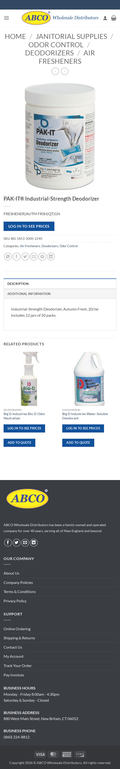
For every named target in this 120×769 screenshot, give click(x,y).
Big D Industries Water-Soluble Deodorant (85, 416)
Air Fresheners (67, 57)
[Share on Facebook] (17, 257)
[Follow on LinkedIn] (34, 543)
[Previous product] (64, 71)
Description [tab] (18, 284)
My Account (14, 656)
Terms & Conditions (20, 591)
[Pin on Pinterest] (42, 257)
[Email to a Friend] (34, 257)
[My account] (105, 18)
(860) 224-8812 (17, 737)
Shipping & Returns (19, 637)
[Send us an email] (25, 543)
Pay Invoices (14, 675)
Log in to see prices (29, 226)
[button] (6, 18)
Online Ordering (17, 628)
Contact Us (13, 647)
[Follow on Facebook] (8, 543)
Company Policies (18, 582)
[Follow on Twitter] (17, 543)
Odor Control (55, 45)
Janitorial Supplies (71, 36)
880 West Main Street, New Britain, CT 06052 (41, 718)
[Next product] (55, 71)
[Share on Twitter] (25, 257)
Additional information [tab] (29, 294)
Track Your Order (18, 665)
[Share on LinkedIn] (51, 257)
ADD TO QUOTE (19, 442)
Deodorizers (49, 53)
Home (15, 36)
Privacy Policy (15, 600)
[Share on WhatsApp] (8, 257)
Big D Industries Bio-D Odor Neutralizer (24, 416)
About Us (11, 573)
